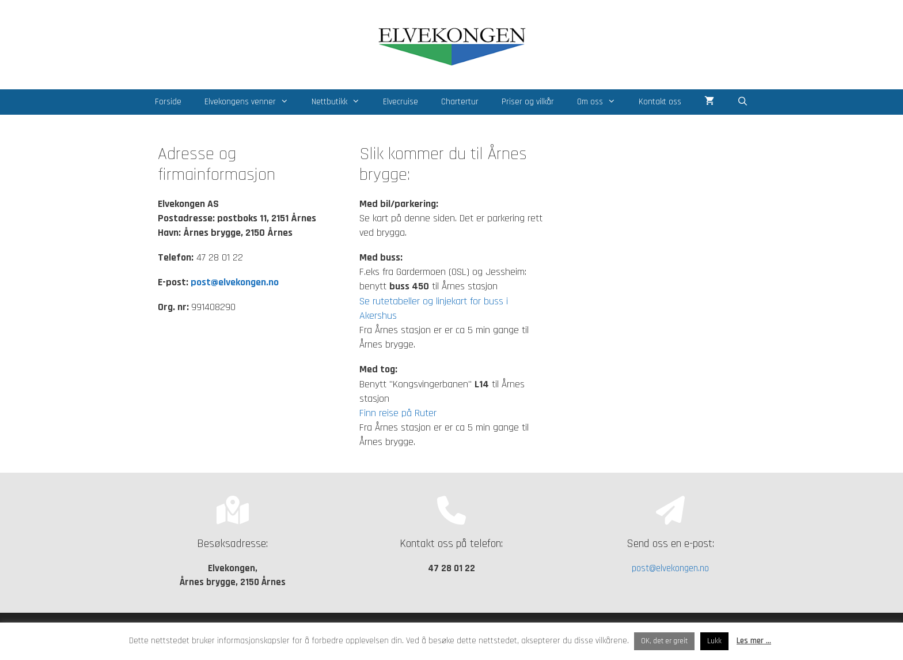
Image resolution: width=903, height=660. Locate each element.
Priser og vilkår (528, 101)
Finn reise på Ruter (398, 413)
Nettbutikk (341, 102)
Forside (168, 101)
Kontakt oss (660, 101)
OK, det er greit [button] (664, 641)
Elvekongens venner (252, 102)
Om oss (602, 102)
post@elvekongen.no (235, 282)
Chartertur (460, 101)
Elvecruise (400, 101)
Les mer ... (754, 640)
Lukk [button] (714, 641)
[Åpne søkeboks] (743, 102)
